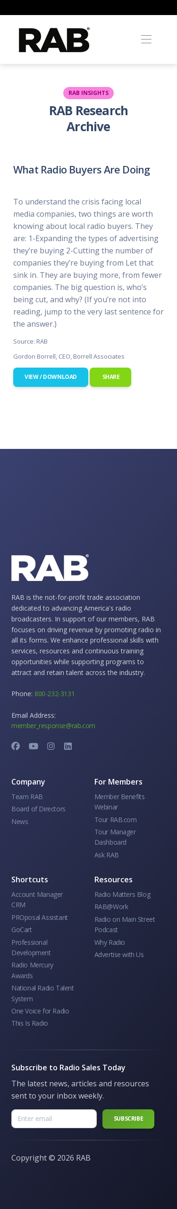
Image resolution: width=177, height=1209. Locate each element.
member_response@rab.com (53, 725)
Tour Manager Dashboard (115, 837)
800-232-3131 (54, 693)
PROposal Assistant (39, 917)
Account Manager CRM (37, 899)
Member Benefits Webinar (119, 801)
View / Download (51, 377)
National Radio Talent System (42, 993)
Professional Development (31, 947)
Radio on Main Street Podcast (124, 924)
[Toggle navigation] (146, 40)
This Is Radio (29, 1023)
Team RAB (27, 796)
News (19, 821)
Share (110, 377)
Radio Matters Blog (122, 894)
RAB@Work (111, 906)
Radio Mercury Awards (32, 970)
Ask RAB (106, 854)
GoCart (21, 929)
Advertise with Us (119, 954)
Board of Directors (38, 808)
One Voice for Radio (40, 1010)
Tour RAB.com (115, 819)
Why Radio (109, 942)
